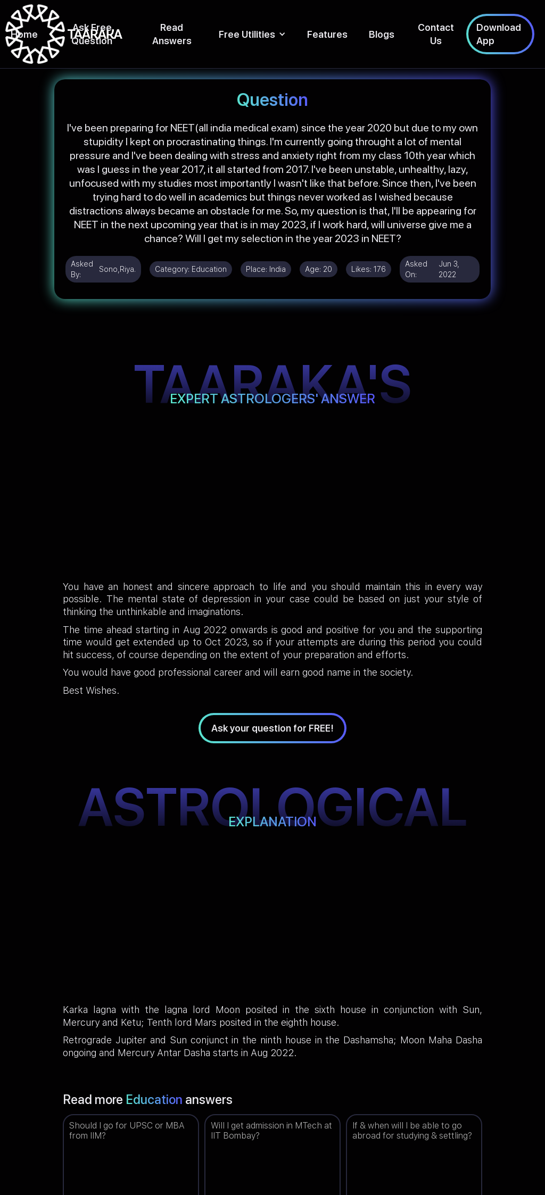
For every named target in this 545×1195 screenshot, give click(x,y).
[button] (252, 34)
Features (327, 34)
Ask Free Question (91, 34)
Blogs (381, 34)
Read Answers (172, 34)
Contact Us (436, 34)
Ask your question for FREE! (272, 728)
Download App (498, 34)
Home (24, 34)
